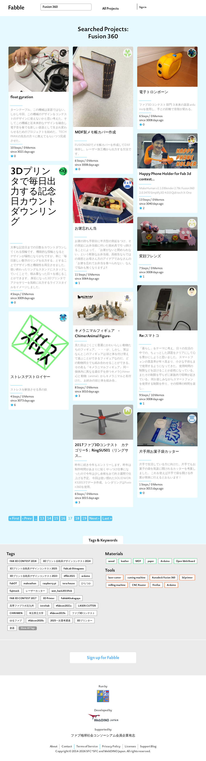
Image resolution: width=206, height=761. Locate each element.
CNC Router (139, 585)
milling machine (117, 585)
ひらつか (86, 583)
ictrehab (44, 606)
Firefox (156, 585)
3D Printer (49, 598)
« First (14, 519)
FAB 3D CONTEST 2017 (23, 598)
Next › (94, 519)
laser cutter (114, 578)
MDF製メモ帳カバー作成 (95, 132)
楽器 (12, 628)
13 (42, 519)
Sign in (142, 7)
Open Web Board (185, 561)
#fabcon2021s (64, 606)
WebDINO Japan (114, 751)
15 (56, 519)
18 (77, 519)
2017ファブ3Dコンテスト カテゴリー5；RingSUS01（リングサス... (102, 450)
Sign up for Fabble (103, 658)
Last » (107, 519)
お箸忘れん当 (86, 229)
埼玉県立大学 (36, 613)
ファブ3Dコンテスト (83, 613)
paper (151, 561)
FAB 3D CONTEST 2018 (23, 561)
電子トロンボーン (153, 92)
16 (63, 519)
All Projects (110, 8)
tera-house (69, 583)
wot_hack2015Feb (62, 591)
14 (49, 519)
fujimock (14, 591)
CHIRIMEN (16, 613)
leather (125, 561)
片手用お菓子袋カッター (159, 452)
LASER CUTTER (87, 606)
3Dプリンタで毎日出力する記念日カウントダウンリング (33, 197)
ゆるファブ (16, 621)
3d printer (187, 578)
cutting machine (136, 578)
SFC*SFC (92, 751)
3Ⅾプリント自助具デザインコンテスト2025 (33, 569)
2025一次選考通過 (60, 621)
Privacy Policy (111, 746)
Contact (67, 746)
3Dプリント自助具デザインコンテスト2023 (33, 576)
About (53, 746)
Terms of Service (87, 746)
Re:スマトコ (149, 336)
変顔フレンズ (150, 256)
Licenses (130, 746)
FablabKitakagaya (70, 598)
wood (111, 561)
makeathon (30, 583)
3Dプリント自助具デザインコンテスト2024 (67, 561)
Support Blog (148, 746)
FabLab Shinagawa (74, 569)
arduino (85, 576)
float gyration (21, 97)
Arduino (165, 561)
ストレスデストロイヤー (30, 377)
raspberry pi (49, 583)
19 (84, 519)
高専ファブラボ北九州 (22, 606)
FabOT (13, 583)
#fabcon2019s (58, 613)
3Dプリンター (84, 621)
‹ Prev (27, 519)
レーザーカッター (35, 591)
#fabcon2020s (36, 621)
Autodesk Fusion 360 (163, 578)
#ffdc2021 (69, 576)
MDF (138, 561)
